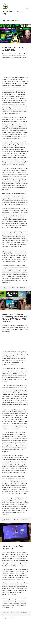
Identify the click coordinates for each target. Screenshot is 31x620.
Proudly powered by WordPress (9, 618)
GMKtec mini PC (19, 457)
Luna (3, 614)
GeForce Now (22, 54)
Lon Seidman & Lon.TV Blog (11, 12)
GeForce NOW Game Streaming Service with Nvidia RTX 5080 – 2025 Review (14, 318)
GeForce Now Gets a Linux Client (12, 48)
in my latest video (12, 564)
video (14, 287)
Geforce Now (5, 289)
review (3, 520)
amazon (18, 612)
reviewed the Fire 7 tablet (14, 552)
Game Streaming (22, 287)
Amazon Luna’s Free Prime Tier (13, 547)
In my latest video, (7, 54)
